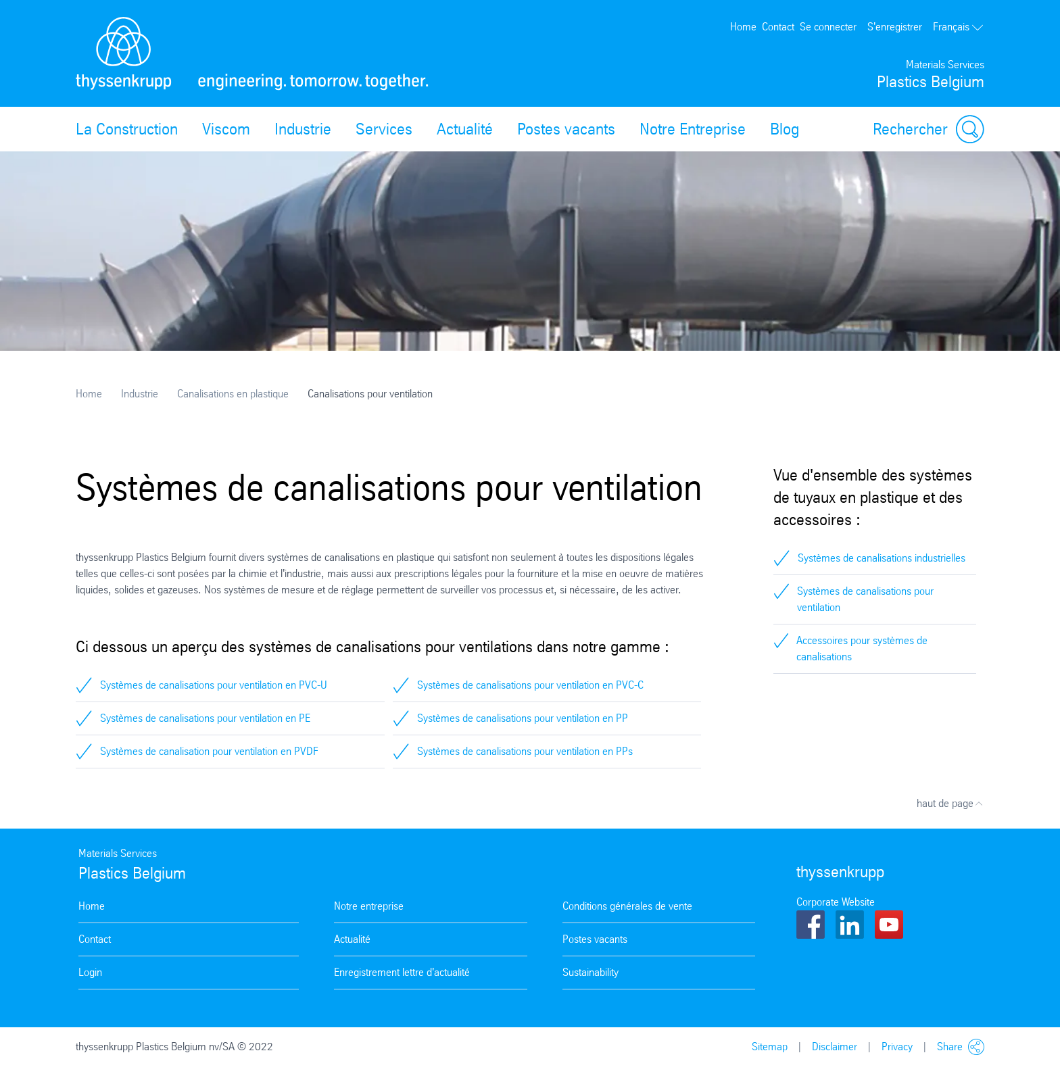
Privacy (897, 1046)
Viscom (226, 129)
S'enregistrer (894, 26)
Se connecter (828, 26)
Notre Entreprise (693, 129)
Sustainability (590, 972)
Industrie (302, 129)
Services (384, 129)
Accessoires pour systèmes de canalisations (861, 648)
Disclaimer (834, 1046)
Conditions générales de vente (627, 906)
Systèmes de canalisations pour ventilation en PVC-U (213, 685)
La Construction (127, 129)
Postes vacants (566, 129)
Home (743, 26)
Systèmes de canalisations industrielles (881, 557)
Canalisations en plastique (233, 393)
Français (958, 26)
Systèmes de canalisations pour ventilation (865, 599)
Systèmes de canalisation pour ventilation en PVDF (209, 751)
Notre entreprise (369, 906)
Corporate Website (835, 901)
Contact (778, 26)
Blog (784, 129)
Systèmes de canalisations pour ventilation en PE (205, 718)
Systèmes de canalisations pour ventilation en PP (522, 718)
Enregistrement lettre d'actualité (402, 972)
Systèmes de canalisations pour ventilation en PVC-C (530, 685)
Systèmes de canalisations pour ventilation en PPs (525, 751)
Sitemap (770, 1046)
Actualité (465, 129)
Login (90, 972)
